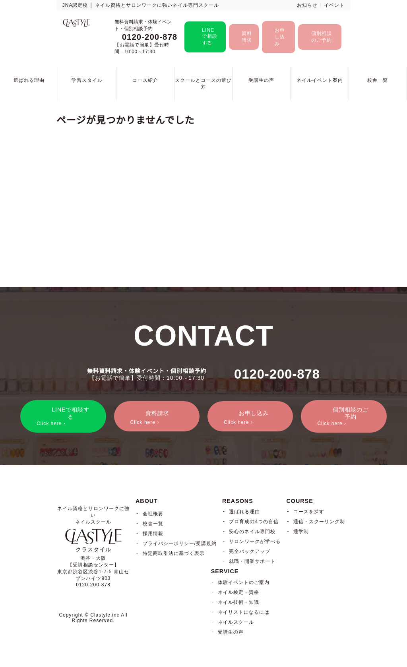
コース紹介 (145, 80)
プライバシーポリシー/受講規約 (180, 543)
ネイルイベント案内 (320, 80)
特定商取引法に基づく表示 (174, 553)
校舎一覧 (377, 80)
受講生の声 (261, 80)
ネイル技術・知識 (238, 602)
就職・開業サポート (252, 561)
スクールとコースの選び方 (203, 83)
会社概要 (153, 513)
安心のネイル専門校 (252, 531)
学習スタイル (87, 80)
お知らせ (307, 5)
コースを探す (308, 511)
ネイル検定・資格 (238, 592)
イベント (334, 5)
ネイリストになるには (243, 612)
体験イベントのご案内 (243, 582)
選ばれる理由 (29, 80)
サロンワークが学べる (255, 541)
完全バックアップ (249, 551)
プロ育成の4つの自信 (254, 521)
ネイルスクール (236, 622)
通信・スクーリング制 (319, 521)
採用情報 (153, 533)
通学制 (301, 531)
